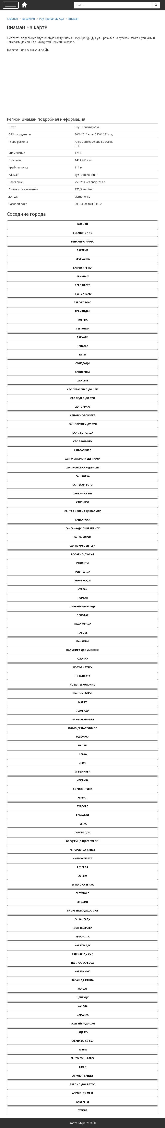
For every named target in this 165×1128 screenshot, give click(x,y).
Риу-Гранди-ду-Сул (51, 18)
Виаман (73, 18)
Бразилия (28, 18)
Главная (12, 18)
